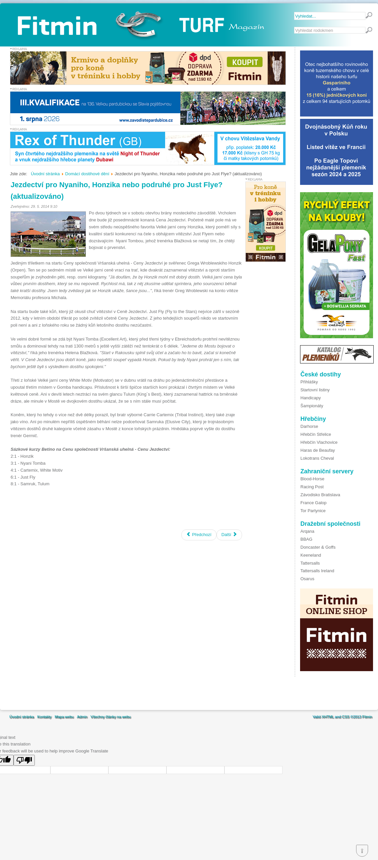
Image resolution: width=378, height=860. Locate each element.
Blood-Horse (312, 478)
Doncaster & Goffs (318, 547)
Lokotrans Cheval (317, 458)
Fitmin (367, 717)
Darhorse (309, 426)
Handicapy (310, 397)
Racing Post (312, 486)
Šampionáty (311, 405)
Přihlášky (309, 381)
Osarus (307, 578)
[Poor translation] (24, 760)
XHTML (327, 717)
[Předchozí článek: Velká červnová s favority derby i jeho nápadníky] (199, 534)
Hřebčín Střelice (315, 434)
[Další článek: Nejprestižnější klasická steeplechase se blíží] (229, 534)
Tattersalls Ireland (317, 570)
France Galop (313, 502)
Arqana (307, 531)
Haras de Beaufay (317, 450)
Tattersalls (310, 563)
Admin (82, 717)
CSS (345, 717)
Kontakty (44, 717)
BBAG (306, 539)
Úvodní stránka (21, 717)
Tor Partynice (313, 510)
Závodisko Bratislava (320, 494)
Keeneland (310, 555)
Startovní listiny (315, 389)
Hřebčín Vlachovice (319, 442)
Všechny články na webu (111, 717)
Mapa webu (64, 717)
